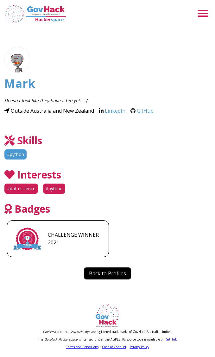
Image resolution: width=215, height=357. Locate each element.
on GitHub (169, 339)
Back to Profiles (107, 273)
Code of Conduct (114, 347)
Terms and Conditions (82, 347)
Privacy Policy (139, 347)
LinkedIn (115, 110)
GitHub (145, 110)
